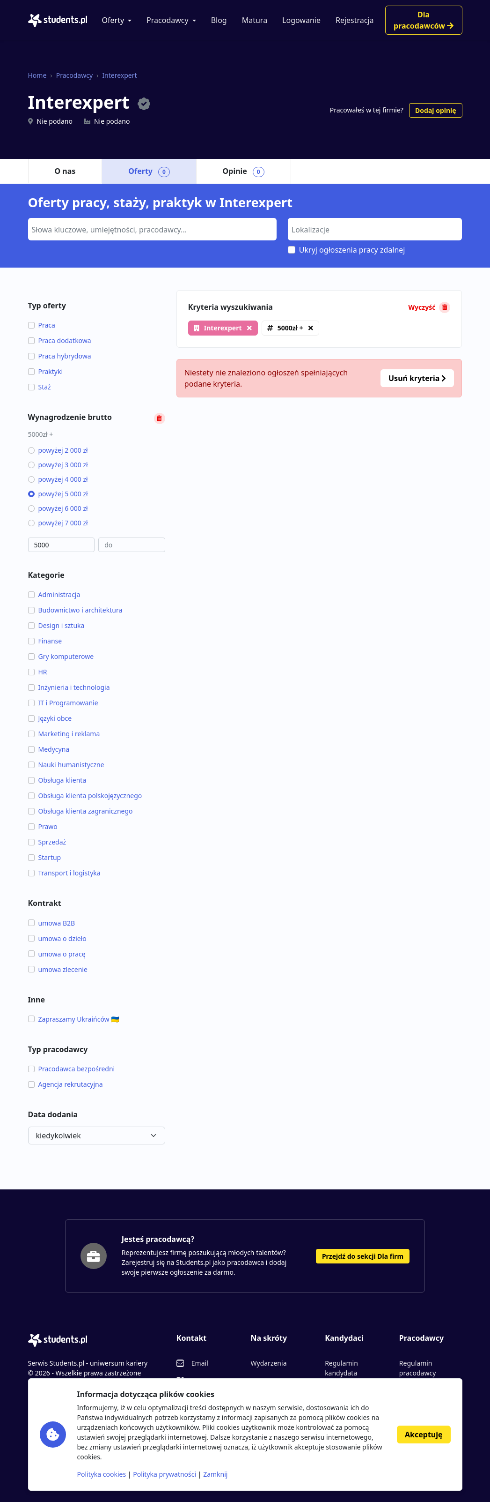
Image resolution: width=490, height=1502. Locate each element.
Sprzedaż (47, 841)
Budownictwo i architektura (75, 609)
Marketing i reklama (64, 733)
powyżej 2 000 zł (58, 450)
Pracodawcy (167, 20)
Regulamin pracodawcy (417, 1368)
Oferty (113, 20)
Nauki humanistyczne (66, 764)
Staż (39, 386)
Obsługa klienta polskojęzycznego (85, 795)
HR (37, 671)
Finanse (45, 640)
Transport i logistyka (64, 872)
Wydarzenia (268, 1363)
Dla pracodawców (423, 20)
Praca (41, 325)
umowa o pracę (57, 953)
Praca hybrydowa (59, 355)
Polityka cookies (101, 1474)
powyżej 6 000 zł (58, 508)
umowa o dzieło (57, 938)
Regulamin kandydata (341, 1368)
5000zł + (290, 327)
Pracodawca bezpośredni (71, 1068)
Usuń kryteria (417, 378)
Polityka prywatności (164, 1474)
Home (37, 75)
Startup (44, 857)
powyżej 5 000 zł (58, 493)
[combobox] (152, 229)
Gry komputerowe (61, 656)
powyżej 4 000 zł (58, 479)
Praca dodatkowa (59, 340)
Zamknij (215, 1474)
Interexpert (119, 75)
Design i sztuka (56, 625)
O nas (65, 171)
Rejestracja (355, 20)
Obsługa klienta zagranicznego (80, 811)
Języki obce (50, 718)
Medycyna (49, 749)
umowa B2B (51, 923)
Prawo (43, 826)
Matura (254, 20)
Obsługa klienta (57, 780)
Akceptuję (423, 1434)
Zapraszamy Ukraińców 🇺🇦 (73, 1019)
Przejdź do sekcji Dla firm (362, 1256)
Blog (219, 20)
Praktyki (45, 371)
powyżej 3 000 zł (58, 464)
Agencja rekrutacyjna (65, 1084)
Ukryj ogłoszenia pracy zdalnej (352, 250)
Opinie (243, 171)
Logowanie (301, 20)
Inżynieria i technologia (69, 687)
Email (199, 1363)
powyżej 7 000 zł (58, 522)
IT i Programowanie (63, 702)
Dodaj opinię (435, 110)
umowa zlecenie (58, 969)
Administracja (54, 594)
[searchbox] (151, 228)
